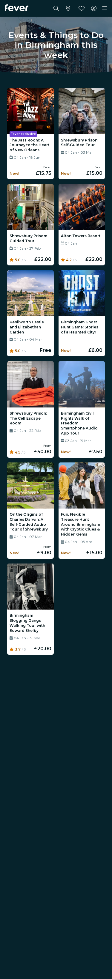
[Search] (56, 8)
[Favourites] (81, 8)
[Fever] (16, 7)
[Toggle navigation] (104, 8)
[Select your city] (68, 8)
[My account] (93, 8)
